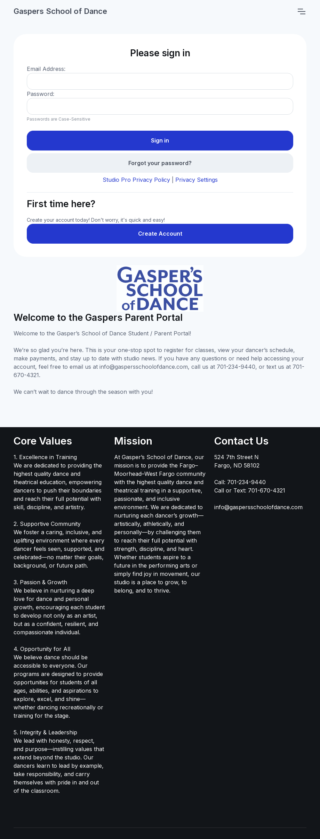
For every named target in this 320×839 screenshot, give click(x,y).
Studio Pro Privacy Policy (136, 179)
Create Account (160, 233)
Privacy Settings (196, 179)
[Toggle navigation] (301, 11)
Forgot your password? (160, 163)
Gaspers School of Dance (60, 11)
